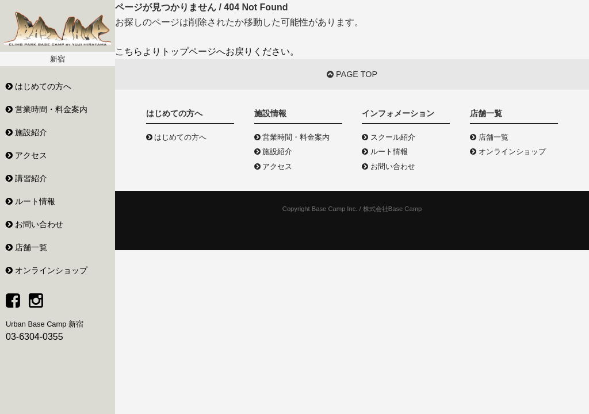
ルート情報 (385, 151)
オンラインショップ (508, 151)
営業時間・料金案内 (292, 137)
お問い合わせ (388, 166)
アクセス (273, 166)
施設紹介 (273, 151)
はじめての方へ (176, 137)
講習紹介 (26, 178)
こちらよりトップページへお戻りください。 (207, 51)
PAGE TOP (352, 74)
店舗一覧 (489, 137)
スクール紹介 (388, 137)
